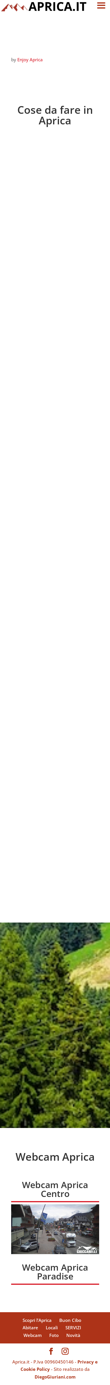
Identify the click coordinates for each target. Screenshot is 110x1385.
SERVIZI (73, 1327)
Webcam (32, 1335)
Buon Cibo (70, 1320)
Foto (54, 1335)
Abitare (30, 1327)
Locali (52, 1327)
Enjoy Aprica (30, 59)
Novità (73, 1335)
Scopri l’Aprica (37, 1320)
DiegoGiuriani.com (55, 1377)
